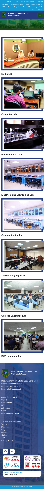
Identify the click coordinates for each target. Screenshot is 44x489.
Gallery (4, 435)
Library (4, 432)
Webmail (8, 1)
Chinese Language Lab (13, 316)
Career (4, 400)
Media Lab (7, 74)
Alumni (9, 7)
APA (3, 438)
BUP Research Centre (10, 413)
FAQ (3, 430)
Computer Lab (9, 114)
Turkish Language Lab (13, 275)
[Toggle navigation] (40, 15)
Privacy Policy (7, 440)
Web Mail (5, 424)
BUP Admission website (27, 1)
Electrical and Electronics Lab (17, 195)
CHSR (3, 411)
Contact (39, 9)
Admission (5, 408)
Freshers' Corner (28, 7)
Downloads (5, 427)
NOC (27, 4)
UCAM (16, 1)
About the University (9, 397)
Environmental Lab (11, 154)
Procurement (6, 403)
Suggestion (17, 7)
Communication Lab (12, 235)
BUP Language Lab (11, 356)
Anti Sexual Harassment (11, 421)
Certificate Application (17, 4)
